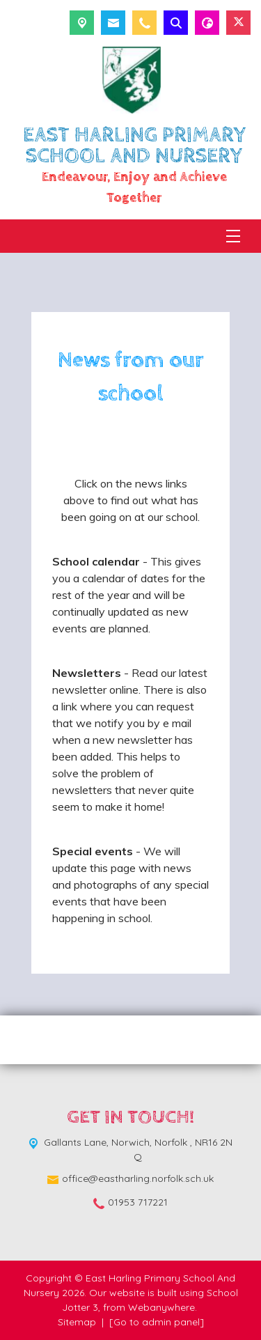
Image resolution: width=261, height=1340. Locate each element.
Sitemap (77, 1322)
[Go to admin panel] (156, 1322)
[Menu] (233, 236)
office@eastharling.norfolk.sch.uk (138, 1178)
